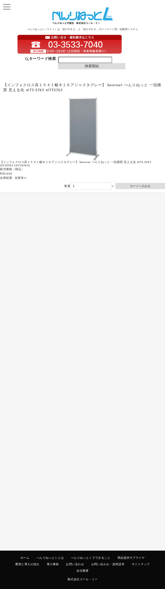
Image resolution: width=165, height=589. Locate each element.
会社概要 (82, 571)
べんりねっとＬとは (50, 558)
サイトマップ (141, 564)
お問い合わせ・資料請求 (108, 564)
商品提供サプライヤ (131, 558)
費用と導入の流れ (27, 564)
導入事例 (53, 564)
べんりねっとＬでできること (90, 558)
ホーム (25, 558)
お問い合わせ (75, 564)
